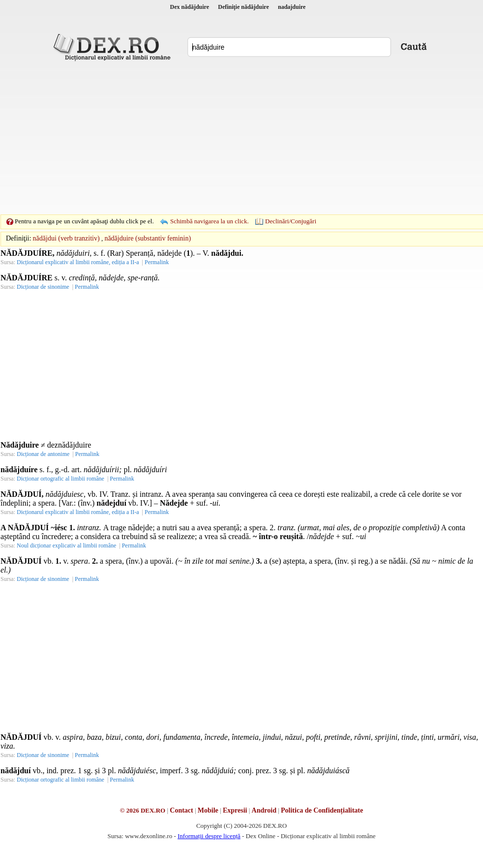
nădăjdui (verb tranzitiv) (66, 238)
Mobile (208, 810)
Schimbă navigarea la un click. (209, 221)
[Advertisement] (226, 138)
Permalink (157, 262)
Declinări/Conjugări (290, 221)
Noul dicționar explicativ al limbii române (66, 545)
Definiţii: (18, 238)
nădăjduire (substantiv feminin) (147, 238)
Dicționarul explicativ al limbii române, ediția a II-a (78, 262)
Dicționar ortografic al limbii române (60, 478)
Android (264, 810)
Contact (181, 810)
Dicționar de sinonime (43, 286)
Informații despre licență (209, 836)
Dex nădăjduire (189, 6)
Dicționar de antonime (43, 454)
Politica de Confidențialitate (322, 810)
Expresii (235, 810)
